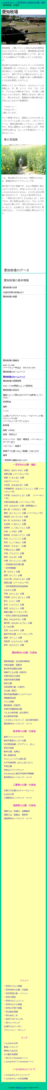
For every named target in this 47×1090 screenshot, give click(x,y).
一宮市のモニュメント (14, 1001)
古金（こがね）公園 (13, 531)
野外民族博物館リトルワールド (18, 694)
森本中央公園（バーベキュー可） (19, 634)
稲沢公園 (8, 683)
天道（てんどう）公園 (14, 553)
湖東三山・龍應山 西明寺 (16, 815)
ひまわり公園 (10, 590)
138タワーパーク (11, 481)
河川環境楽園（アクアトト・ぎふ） (20, 744)
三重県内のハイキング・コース (18, 798)
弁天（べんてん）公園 (14, 605)
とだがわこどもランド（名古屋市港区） (22, 720)
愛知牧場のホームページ (14, 377)
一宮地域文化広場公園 (14, 564)
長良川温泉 (9, 748)
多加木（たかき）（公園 (15, 546)
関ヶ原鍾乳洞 (10, 755)
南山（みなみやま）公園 (15, 619)
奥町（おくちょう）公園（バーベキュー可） (24, 513)
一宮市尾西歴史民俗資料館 (16, 586)
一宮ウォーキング (12, 1023)
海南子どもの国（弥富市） (16, 672)
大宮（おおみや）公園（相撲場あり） (21, 506)
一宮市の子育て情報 (13, 1008)
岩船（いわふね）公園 (14, 478)
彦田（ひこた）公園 (13, 575)
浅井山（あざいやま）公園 (16, 470)
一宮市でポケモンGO (13, 1019)
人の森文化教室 (11, 1054)
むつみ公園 (9, 627)
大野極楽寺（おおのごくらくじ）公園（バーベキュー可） (24, 490)
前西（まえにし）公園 (14, 608)
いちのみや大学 (11, 1043)
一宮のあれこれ (11, 1015)
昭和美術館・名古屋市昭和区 (17, 661)
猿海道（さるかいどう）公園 (17, 535)
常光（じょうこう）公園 (15, 539)
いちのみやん (7, 2)
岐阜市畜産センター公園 (15, 740)
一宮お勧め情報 (11, 1012)
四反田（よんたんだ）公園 (16, 641)
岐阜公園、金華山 (12, 751)
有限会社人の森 (21, 1087)
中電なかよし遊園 (12, 550)
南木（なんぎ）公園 (13, 557)
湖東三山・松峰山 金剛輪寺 (17, 811)
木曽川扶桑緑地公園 (13, 709)
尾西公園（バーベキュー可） (17, 583)
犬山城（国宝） (11, 691)
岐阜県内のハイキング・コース (18, 777)
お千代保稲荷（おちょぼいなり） (19, 762)
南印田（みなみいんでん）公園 (18, 623)
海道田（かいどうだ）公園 (16, 517)
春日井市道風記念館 (13, 669)
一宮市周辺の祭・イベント (16, 993)
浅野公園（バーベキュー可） (17, 474)
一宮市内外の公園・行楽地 (16, 990)
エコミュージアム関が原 (15, 759)
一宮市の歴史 (10, 997)
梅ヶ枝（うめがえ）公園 (15, 509)
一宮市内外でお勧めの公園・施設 (30, 2)
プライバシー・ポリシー (15, 1030)
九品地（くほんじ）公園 (15, 524)
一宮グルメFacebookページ (16, 1058)
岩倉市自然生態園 (12, 680)
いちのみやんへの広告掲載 (16, 1078)
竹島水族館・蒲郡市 (13, 665)
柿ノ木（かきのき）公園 (15, 520)
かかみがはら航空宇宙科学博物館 (19, 773)
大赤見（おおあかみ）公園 (16, 485)
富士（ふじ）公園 (12, 601)
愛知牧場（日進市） (13, 705)
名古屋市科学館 (11, 716)
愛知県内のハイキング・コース (18, 724)
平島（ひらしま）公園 (14, 594)
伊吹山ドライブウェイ (14, 770)
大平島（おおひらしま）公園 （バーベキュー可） (24, 496)
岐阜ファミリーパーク (14, 737)
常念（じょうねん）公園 (15, 542)
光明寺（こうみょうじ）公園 (17, 528)
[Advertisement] (23, 239)
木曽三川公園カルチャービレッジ (19, 790)
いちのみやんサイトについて (17, 1075)
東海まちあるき (11, 1051)
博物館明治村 (10, 698)
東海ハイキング (11, 1047)
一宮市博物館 (10, 568)
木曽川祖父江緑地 (12, 676)
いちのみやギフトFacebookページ (19, 1062)
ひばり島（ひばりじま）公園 (17, 579)
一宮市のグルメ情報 (13, 986)
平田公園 (8, 766)
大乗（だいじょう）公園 (15, 561)
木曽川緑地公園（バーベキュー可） (20, 502)
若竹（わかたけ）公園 (14, 645)
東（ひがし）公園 (12, 572)
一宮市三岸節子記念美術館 (16, 616)
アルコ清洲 (9, 702)
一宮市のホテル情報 (13, 1004)
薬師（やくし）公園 (13, 638)
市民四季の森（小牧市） (15, 687)
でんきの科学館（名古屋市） (17, 713)
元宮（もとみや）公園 (14, 630)
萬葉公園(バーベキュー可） (16, 612)
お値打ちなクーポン (13, 1026)
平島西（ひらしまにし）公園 (17, 597)
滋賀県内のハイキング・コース (18, 818)
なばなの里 (9, 794)
